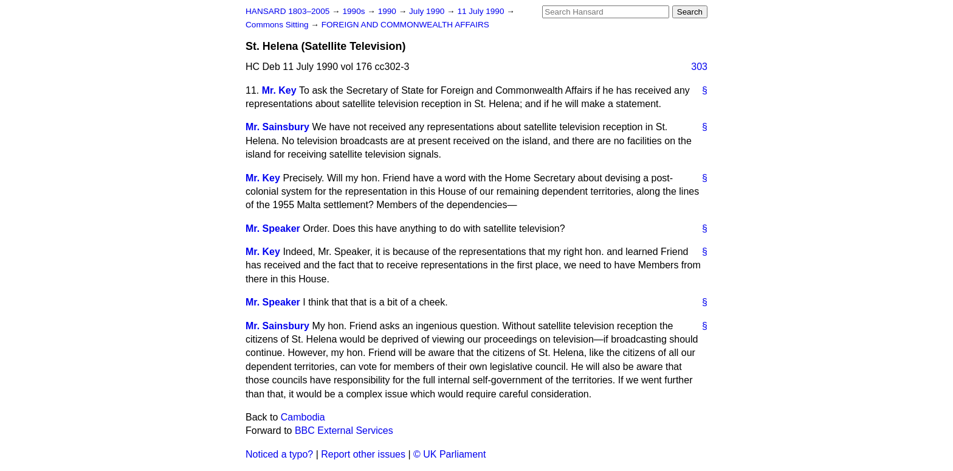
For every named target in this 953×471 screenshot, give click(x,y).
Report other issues (363, 454)
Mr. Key (279, 90)
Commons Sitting (278, 24)
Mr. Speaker (273, 228)
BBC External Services (344, 430)
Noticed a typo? (279, 454)
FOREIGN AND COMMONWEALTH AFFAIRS (405, 24)
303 (699, 66)
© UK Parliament (449, 454)
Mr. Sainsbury (277, 127)
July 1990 (428, 11)
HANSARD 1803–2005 (287, 11)
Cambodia (303, 417)
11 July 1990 (481, 11)
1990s (354, 11)
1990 (388, 11)
